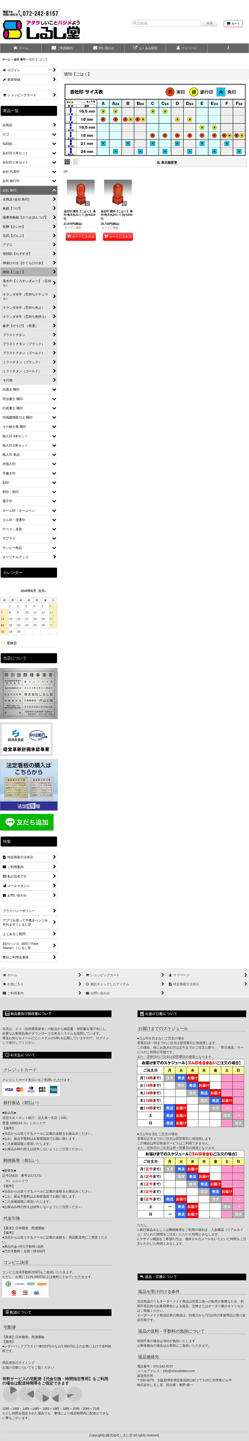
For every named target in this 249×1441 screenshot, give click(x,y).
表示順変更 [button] (167, 162)
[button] (228, 48)
